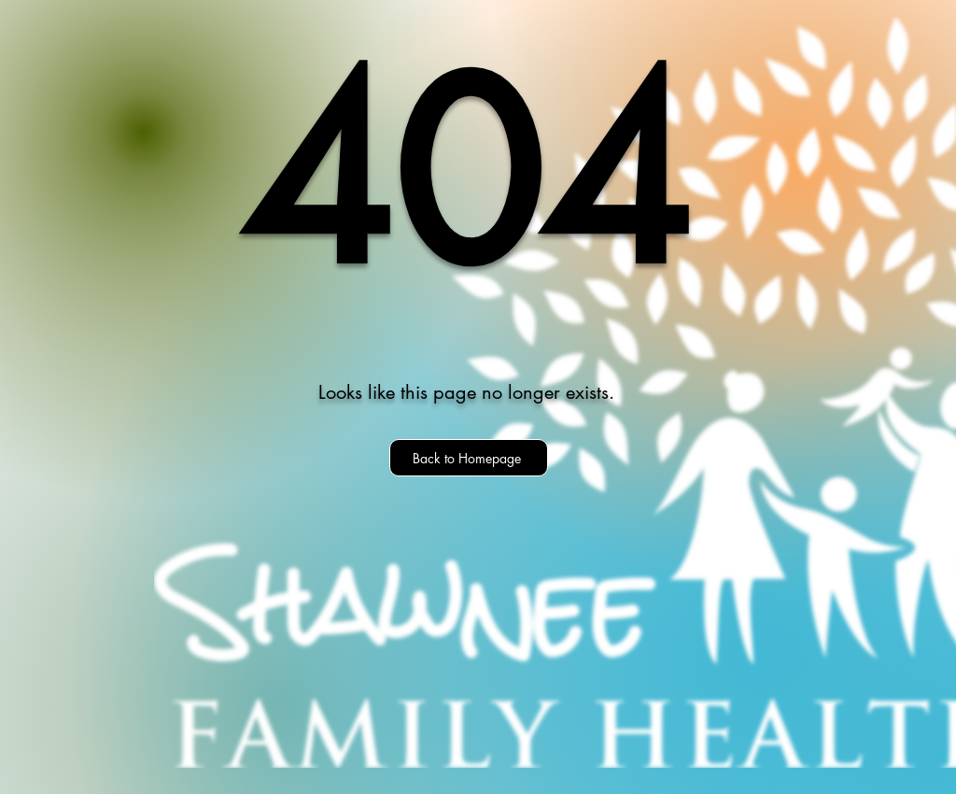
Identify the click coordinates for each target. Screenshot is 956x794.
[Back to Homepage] (468, 457)
